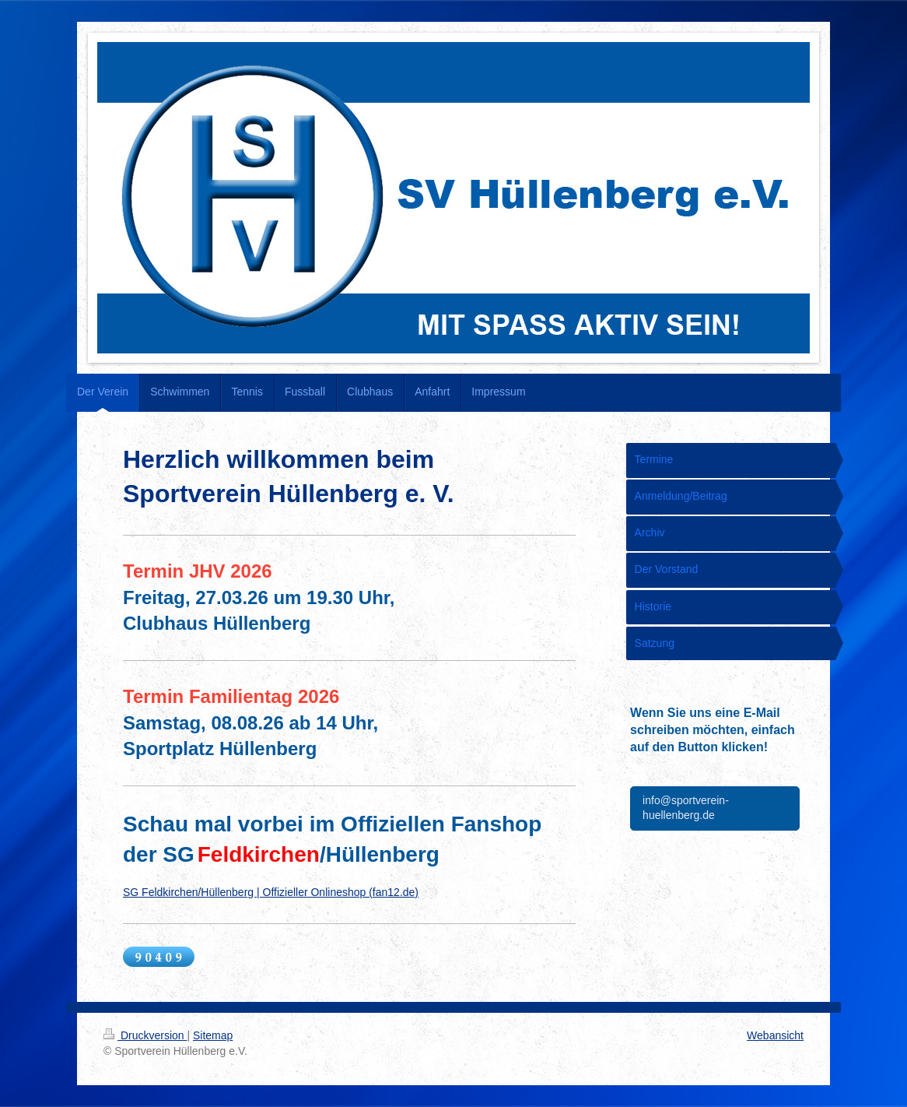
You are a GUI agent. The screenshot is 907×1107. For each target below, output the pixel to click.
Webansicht (775, 1035)
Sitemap (213, 1035)
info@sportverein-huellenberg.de (686, 808)
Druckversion (145, 1035)
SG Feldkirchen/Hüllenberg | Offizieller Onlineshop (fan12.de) (270, 892)
